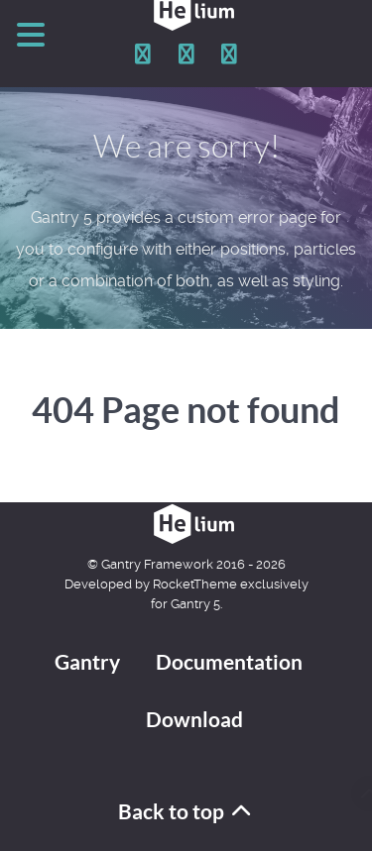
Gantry (87, 662)
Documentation (229, 662)
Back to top (186, 811)
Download (194, 719)
